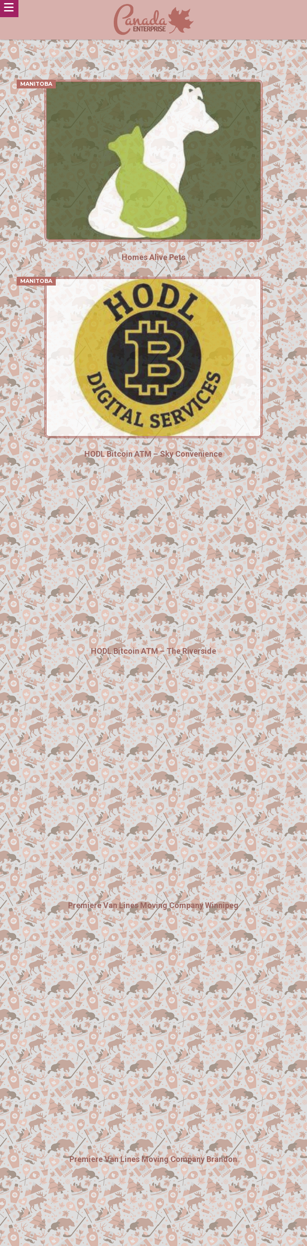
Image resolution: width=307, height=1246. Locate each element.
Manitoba (36, 84)
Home (24, 58)
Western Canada (59, 58)
